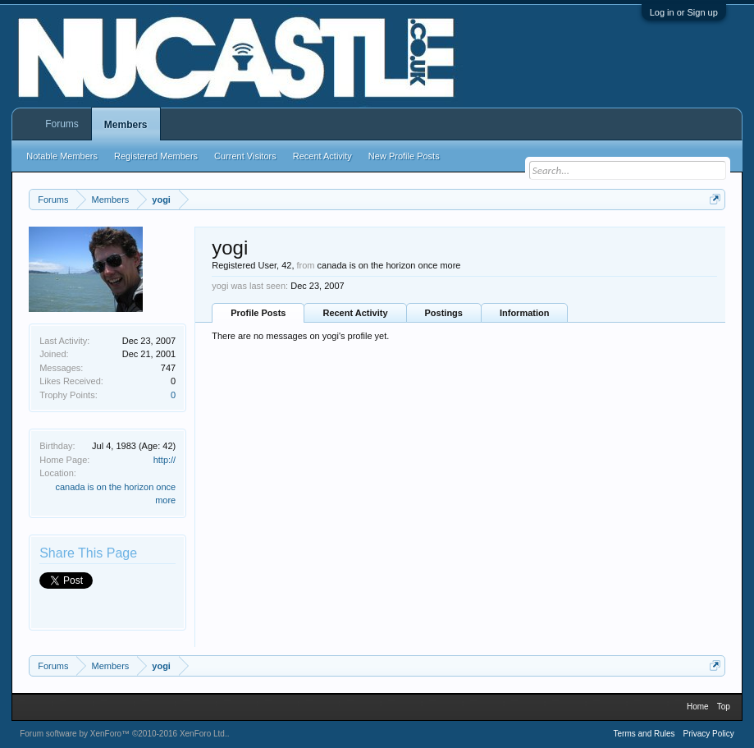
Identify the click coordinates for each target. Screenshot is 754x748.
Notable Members (62, 156)
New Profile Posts (404, 156)
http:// (164, 460)
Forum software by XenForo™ (123, 733)
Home (698, 706)
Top (723, 706)
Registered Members (156, 156)
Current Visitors (245, 156)
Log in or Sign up (684, 12)
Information (525, 313)
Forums (62, 124)
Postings (444, 313)
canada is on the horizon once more (389, 265)
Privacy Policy (708, 733)
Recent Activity (354, 313)
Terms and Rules (644, 733)
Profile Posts (258, 313)
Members (126, 125)
